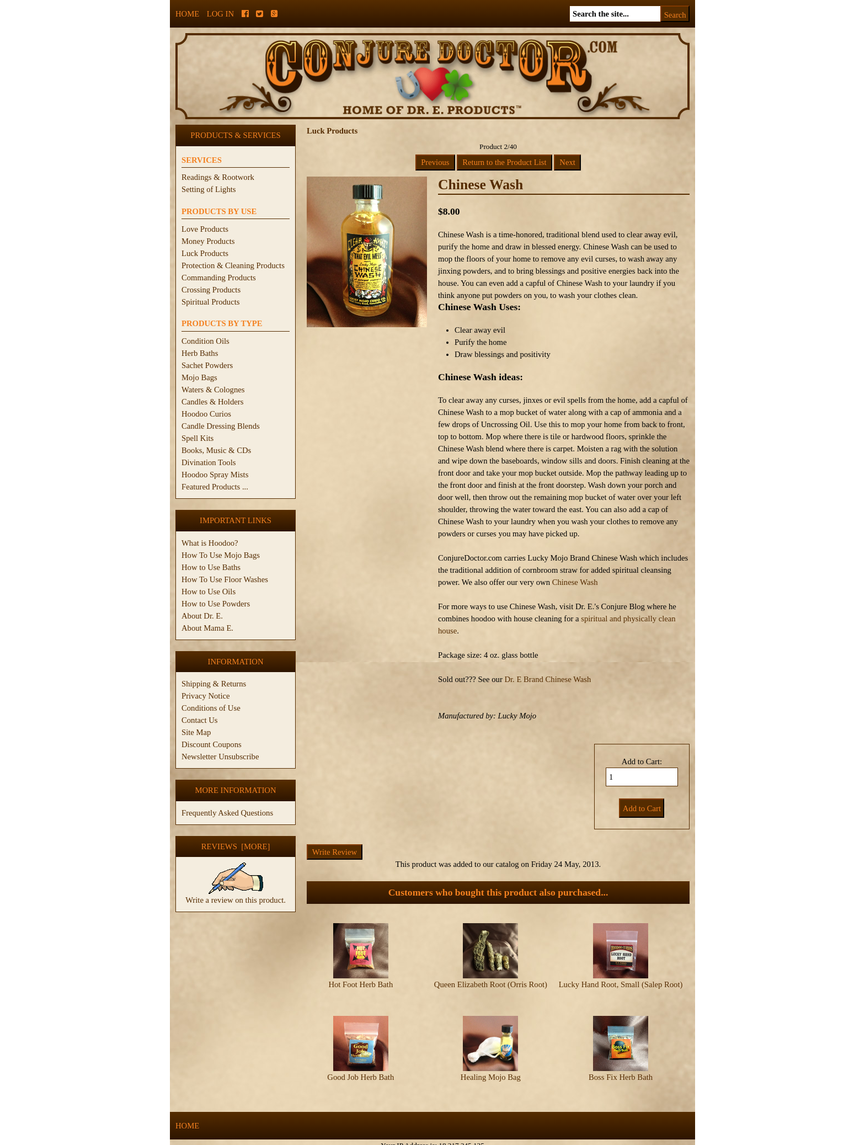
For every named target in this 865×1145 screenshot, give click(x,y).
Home (187, 13)
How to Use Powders (215, 603)
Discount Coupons (211, 744)
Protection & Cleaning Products (233, 265)
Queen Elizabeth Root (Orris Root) (490, 984)
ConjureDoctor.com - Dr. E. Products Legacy (364, 1139)
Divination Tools (208, 462)
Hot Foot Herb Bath (360, 984)
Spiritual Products (210, 301)
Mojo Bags (199, 377)
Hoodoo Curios (206, 413)
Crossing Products (211, 289)
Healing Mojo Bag (491, 1067)
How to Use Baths (211, 567)
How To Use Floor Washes (224, 579)
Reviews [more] (235, 846)
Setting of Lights (208, 189)
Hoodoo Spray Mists (214, 474)
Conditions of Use (211, 708)
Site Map (196, 732)
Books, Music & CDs (216, 450)
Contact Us (199, 720)
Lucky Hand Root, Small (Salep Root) (621, 984)
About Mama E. (207, 628)
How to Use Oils (208, 591)
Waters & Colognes (212, 389)
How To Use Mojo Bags (220, 555)
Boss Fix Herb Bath (621, 1067)
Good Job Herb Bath (360, 1067)
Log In (220, 13)
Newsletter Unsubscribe (220, 756)
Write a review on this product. (235, 895)
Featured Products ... (214, 486)
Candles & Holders (212, 401)
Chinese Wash (575, 582)
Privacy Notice (205, 695)
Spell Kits (197, 438)
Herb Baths (199, 353)
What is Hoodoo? (209, 543)
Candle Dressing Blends (220, 426)
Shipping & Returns (213, 683)
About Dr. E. (202, 615)
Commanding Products (218, 277)
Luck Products (204, 253)
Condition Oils (205, 341)
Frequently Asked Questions (227, 812)
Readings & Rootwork (217, 177)
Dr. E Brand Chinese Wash (547, 679)
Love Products (204, 229)
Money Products (207, 241)
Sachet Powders (207, 365)
